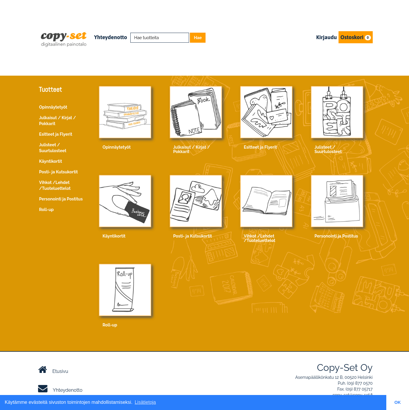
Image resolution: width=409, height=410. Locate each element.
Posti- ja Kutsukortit (58, 172)
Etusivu (53, 369)
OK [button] (398, 402)
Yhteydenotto (110, 37)
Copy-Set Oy (345, 367)
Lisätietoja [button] (145, 402)
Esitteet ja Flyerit (55, 134)
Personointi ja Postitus (61, 199)
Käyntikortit (50, 161)
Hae (198, 37)
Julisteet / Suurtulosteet (52, 147)
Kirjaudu (326, 37)
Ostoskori (355, 37)
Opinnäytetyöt (53, 107)
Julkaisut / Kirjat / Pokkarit (57, 120)
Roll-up (46, 209)
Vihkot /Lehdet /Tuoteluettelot (55, 185)
